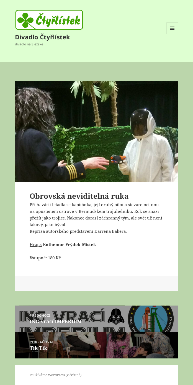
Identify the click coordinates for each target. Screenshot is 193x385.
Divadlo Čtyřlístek (42, 37)
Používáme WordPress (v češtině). (56, 375)
